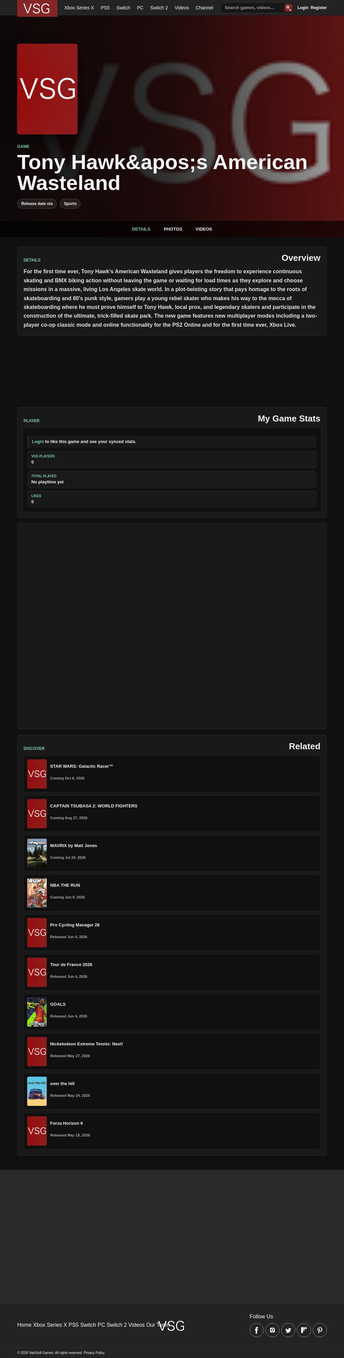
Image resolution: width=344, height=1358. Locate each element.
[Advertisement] (172, 626)
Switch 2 (159, 7)
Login (302, 7)
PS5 (105, 7)
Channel (204, 7)
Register (319, 7)
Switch (123, 7)
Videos (182, 7)
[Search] (289, 8)
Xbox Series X (79, 7)
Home (24, 1325)
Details (141, 229)
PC (140, 7)
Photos (173, 229)
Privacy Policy (94, 1353)
